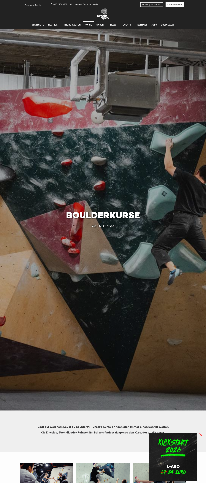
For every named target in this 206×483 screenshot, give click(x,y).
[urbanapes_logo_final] (103, 9)
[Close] (201, 434)
